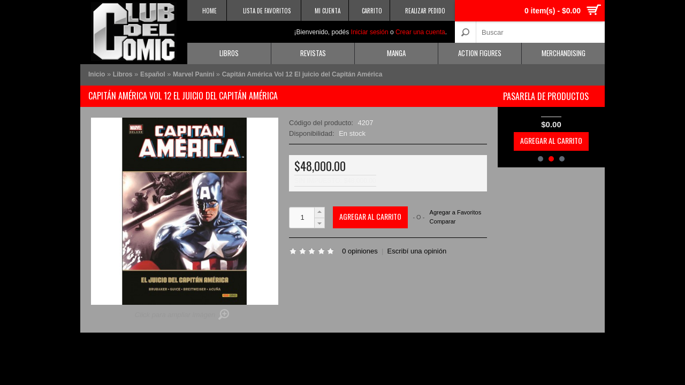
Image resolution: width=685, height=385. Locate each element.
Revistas (313, 53)
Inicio (96, 74)
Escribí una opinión (417, 251)
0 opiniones (360, 251)
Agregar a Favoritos (456, 212)
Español (152, 74)
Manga (396, 53)
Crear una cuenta (420, 32)
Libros (229, 53)
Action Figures (479, 53)
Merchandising (563, 53)
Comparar (443, 221)
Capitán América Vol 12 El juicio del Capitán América (302, 74)
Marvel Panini (194, 74)
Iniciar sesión (370, 32)
